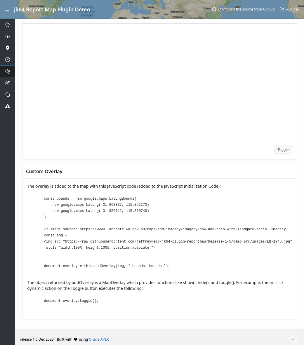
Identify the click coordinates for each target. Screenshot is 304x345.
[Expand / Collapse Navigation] (7, 9)
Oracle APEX (99, 334)
